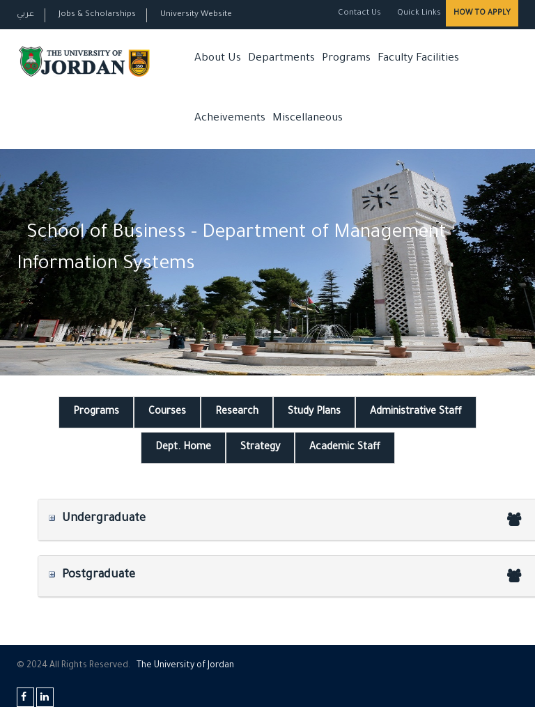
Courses (167, 412)
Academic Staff (344, 447)
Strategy (260, 447)
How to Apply (482, 13)
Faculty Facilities (418, 59)
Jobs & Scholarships (97, 15)
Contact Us (359, 13)
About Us (217, 59)
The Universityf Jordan (185, 666)
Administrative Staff (416, 412)
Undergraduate (97, 519)
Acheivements (229, 119)
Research (236, 412)
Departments (281, 59)
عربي (25, 15)
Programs (346, 59)
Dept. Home (183, 447)
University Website (196, 15)
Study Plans (314, 412)
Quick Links (418, 13)
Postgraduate (92, 575)
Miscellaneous (307, 119)
